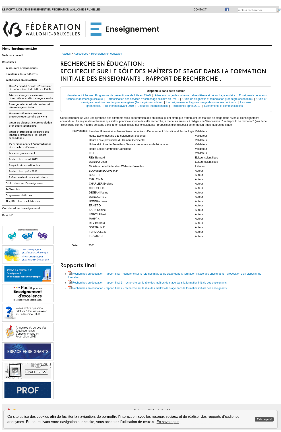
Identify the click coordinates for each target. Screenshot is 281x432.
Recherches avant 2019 (23, 159)
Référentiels (13, 189)
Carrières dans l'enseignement (21, 208)
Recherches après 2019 (23, 171)
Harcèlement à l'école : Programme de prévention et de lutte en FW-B (30, 88)
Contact (200, 9)
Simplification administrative (23, 201)
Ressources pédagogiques (21, 68)
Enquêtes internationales (24, 165)
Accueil (66, 53)
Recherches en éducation (21, 80)
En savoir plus (168, 422)
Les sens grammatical (22, 153)
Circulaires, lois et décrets (21, 74)
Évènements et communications (28, 177)
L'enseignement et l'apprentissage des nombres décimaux (30, 146)
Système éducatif (12, 55)
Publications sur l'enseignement (25, 183)
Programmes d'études (19, 195)
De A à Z (7, 215)
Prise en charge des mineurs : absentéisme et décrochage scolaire (31, 97)
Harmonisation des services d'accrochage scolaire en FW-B (28, 115)
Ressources (9, 62)
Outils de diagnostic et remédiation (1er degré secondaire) (30, 124)
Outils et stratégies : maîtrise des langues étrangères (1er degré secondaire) (29, 135)
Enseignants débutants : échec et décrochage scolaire (29, 106)
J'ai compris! (264, 419)
